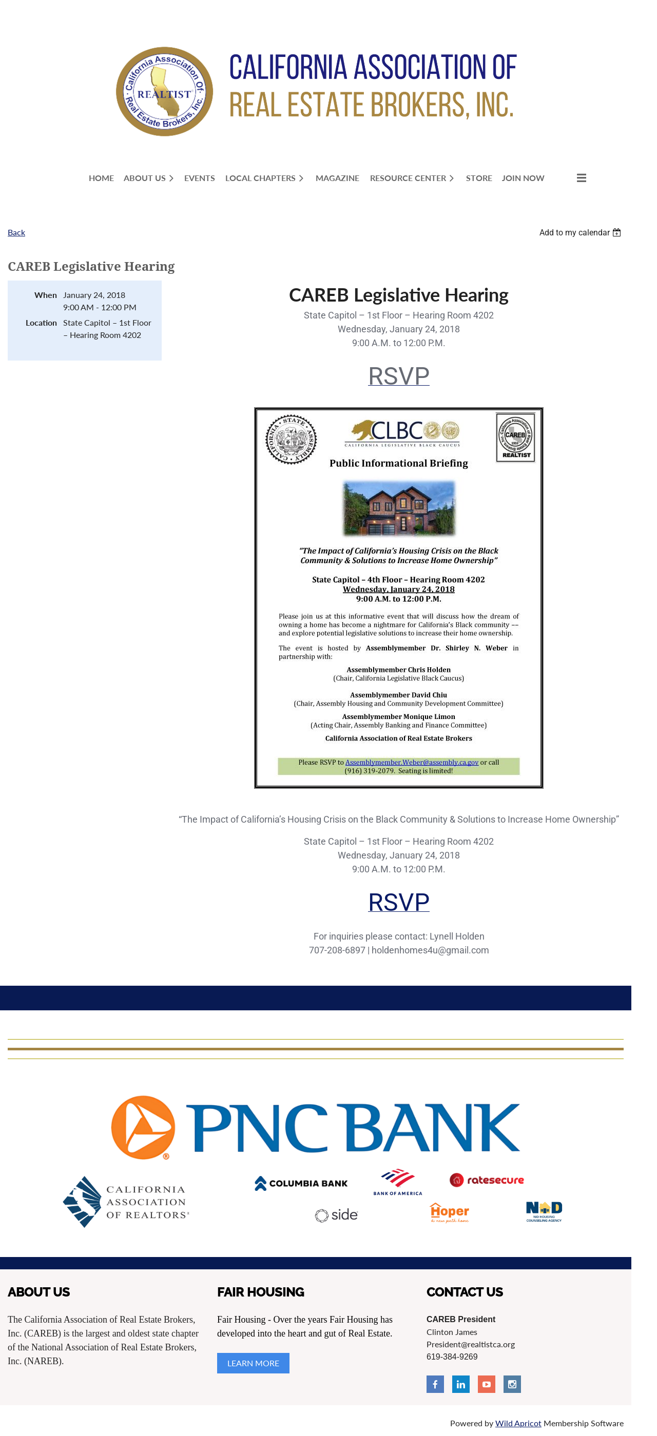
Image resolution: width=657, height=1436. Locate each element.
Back (16, 232)
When (45, 295)
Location (41, 322)
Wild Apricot (518, 1423)
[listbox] (581, 232)
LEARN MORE (253, 1363)
